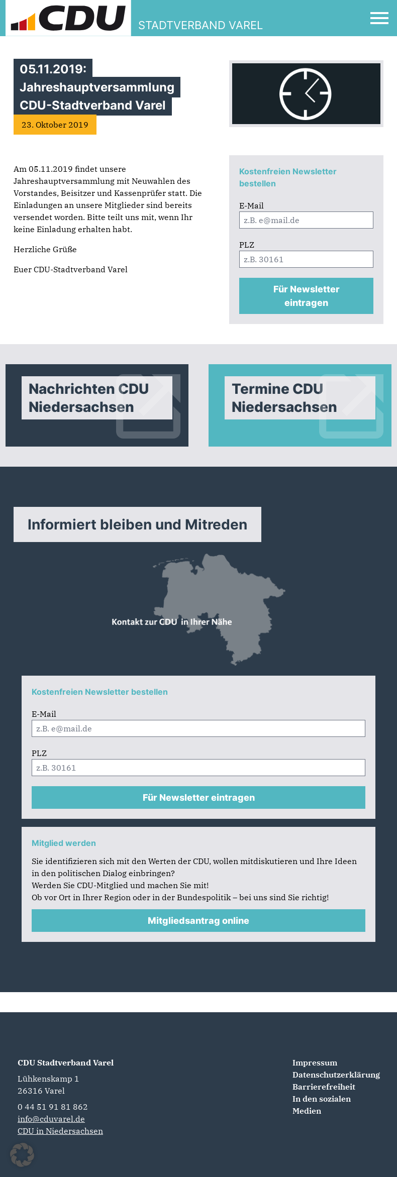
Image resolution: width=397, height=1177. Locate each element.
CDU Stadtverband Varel (66, 1062)
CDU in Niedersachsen (60, 1131)
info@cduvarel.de (51, 1119)
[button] (22, 1155)
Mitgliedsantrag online (198, 920)
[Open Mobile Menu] (379, 18)
